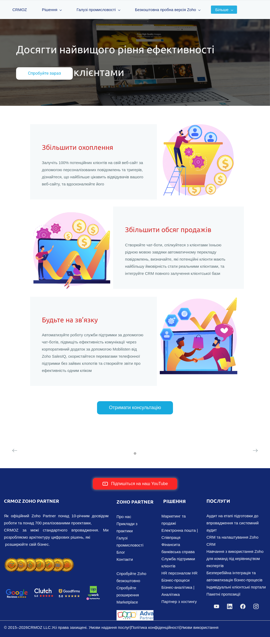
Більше (224, 9)
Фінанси (168, 544)
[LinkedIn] (229, 606)
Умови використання (199, 627)
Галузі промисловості (98, 9)
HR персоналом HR (179, 573)
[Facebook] (243, 606)
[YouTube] (216, 606)
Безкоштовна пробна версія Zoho (168, 9)
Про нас (124, 516)
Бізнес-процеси (175, 580)
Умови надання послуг (109, 627)
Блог (121, 552)
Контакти (125, 559)
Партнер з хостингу (179, 601)
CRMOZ (19, 9)
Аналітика (170, 594)
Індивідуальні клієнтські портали (236, 587)
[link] (39, 559)
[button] (14, 450)
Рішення (52, 9)
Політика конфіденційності (155, 627)
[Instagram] (256, 606)
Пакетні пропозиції (223, 594)
